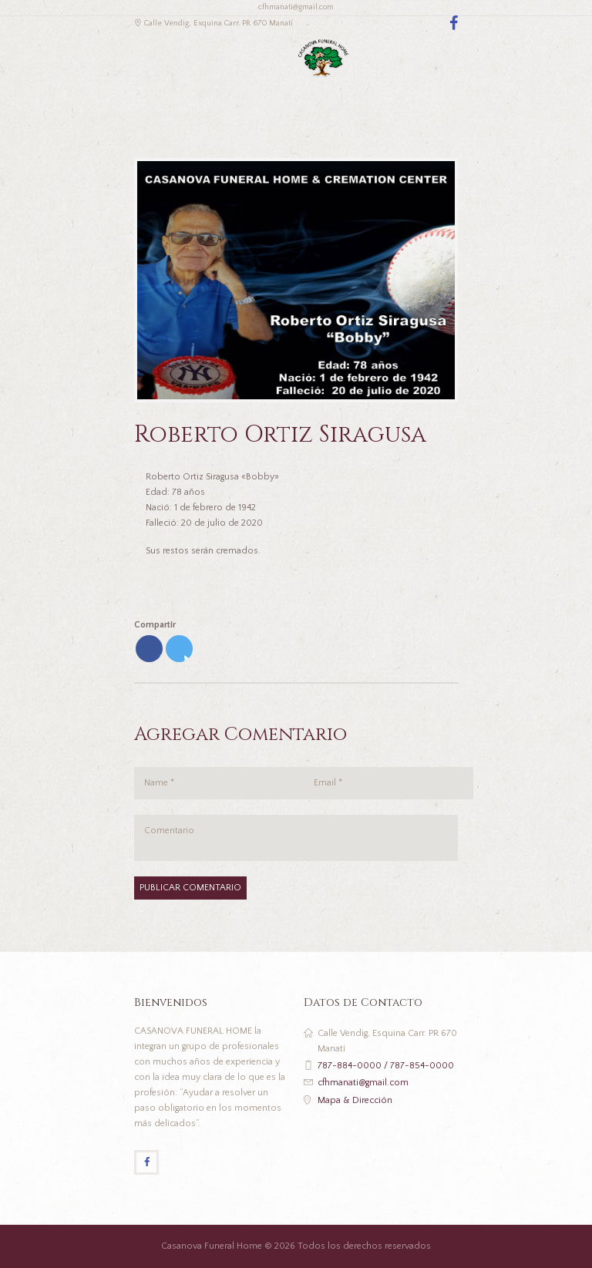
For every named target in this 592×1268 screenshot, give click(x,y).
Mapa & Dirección (355, 1100)
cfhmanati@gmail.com (363, 1083)
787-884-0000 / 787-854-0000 (386, 1066)
